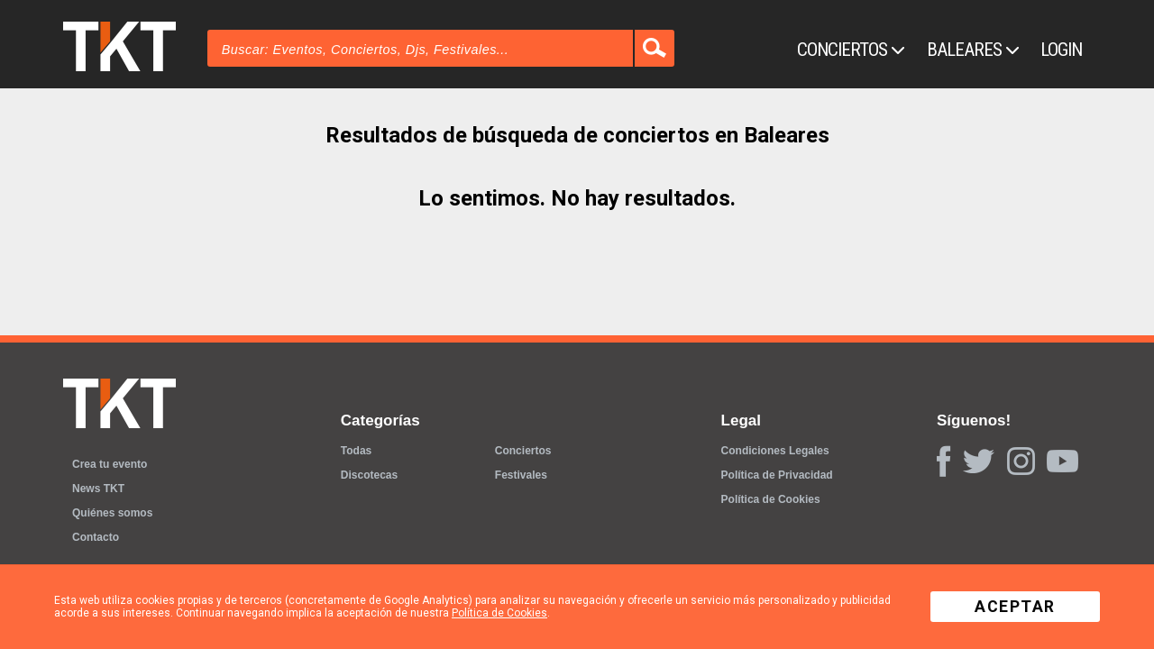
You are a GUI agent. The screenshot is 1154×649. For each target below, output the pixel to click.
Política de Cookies (770, 499)
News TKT (98, 488)
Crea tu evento (109, 464)
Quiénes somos (112, 512)
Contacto (95, 537)
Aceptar (1015, 607)
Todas (356, 450)
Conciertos (850, 49)
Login (1061, 49)
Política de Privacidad (777, 475)
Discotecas (369, 475)
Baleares (973, 49)
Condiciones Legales (775, 450)
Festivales (521, 475)
